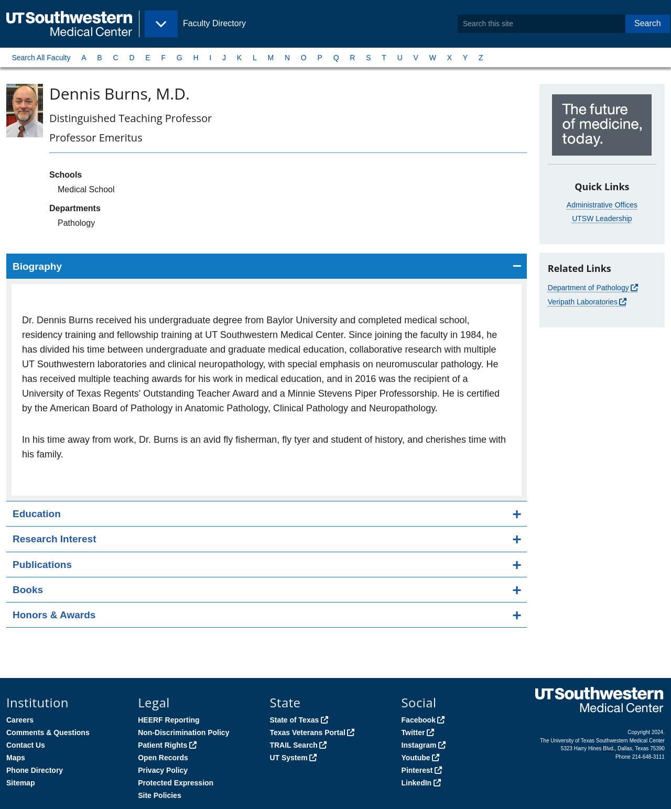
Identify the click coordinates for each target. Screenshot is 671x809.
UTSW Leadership (602, 218)
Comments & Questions (48, 732)
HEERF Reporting (168, 720)
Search (647, 23)
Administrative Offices (602, 205)
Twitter (413, 732)
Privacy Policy (163, 770)
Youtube (416, 757)
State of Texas (294, 720)
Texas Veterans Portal (307, 732)
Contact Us (25, 745)
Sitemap (20, 783)
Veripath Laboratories (583, 302)
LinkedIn (417, 783)
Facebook (419, 720)
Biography (37, 266)
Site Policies (159, 795)
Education (37, 513)
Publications (42, 564)
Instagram (419, 745)
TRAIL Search (293, 745)
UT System (288, 757)
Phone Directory (34, 770)
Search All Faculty (41, 57)
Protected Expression (175, 783)
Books (28, 589)
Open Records (163, 757)
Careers (20, 720)
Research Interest (54, 538)
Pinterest (417, 770)
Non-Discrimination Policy (183, 732)
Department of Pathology (588, 287)
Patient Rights (162, 745)
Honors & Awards (54, 614)
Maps (15, 757)
